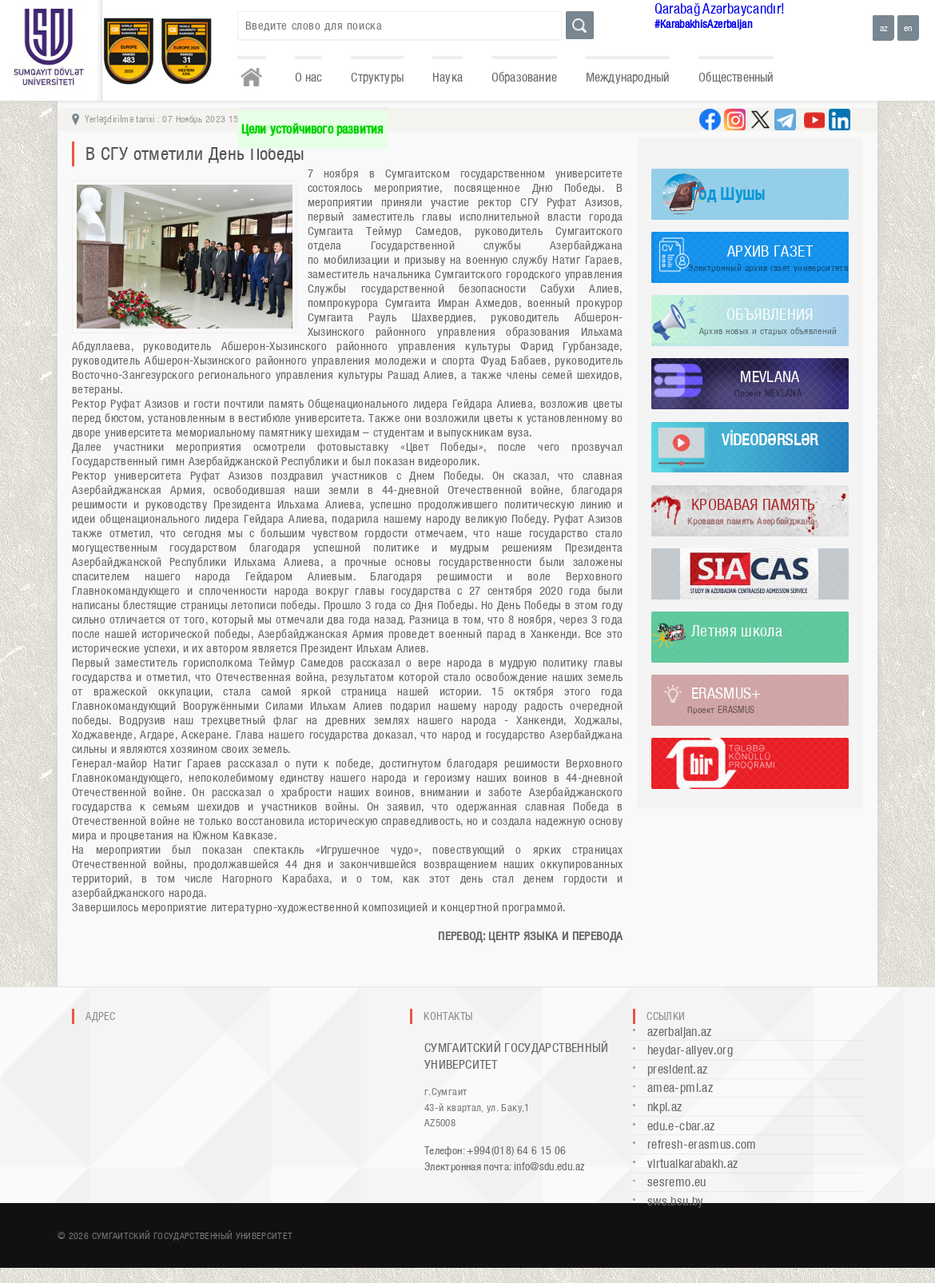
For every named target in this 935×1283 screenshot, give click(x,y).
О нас (309, 77)
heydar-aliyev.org (690, 1050)
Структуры (377, 77)
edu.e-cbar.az (681, 1126)
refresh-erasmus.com (702, 1144)
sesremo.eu (676, 1181)
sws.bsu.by (675, 1201)
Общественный (736, 77)
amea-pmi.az (680, 1087)
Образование (524, 77)
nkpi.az (664, 1106)
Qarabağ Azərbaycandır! (720, 8)
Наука (447, 77)
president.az (677, 1069)
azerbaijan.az (679, 1031)
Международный (628, 77)
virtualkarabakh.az (692, 1163)
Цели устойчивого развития (312, 129)
